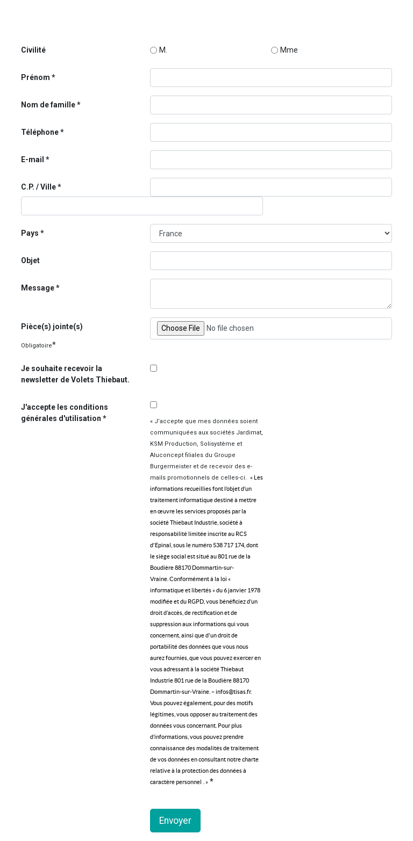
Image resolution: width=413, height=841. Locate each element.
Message (38, 288)
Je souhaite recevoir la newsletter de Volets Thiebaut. (75, 374)
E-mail (33, 159)
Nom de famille (48, 104)
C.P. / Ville (39, 187)
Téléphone (40, 132)
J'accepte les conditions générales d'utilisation (64, 413)
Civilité (33, 50)
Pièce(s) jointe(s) (52, 326)
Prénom (35, 77)
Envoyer (175, 820)
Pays (30, 233)
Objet (30, 260)
